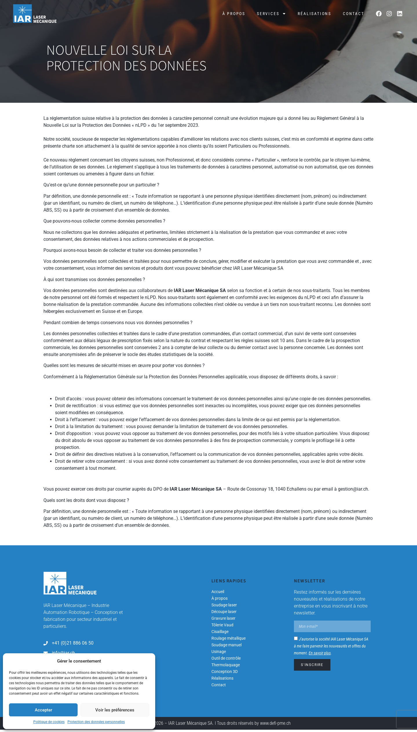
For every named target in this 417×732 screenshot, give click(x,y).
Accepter (43, 710)
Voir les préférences (114, 710)
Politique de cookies (49, 722)
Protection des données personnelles (96, 722)
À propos (233, 13)
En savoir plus (320, 655)
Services (271, 14)
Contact (353, 13)
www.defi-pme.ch (275, 725)
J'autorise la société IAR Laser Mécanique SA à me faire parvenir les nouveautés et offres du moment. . (331, 648)
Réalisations (314, 13)
